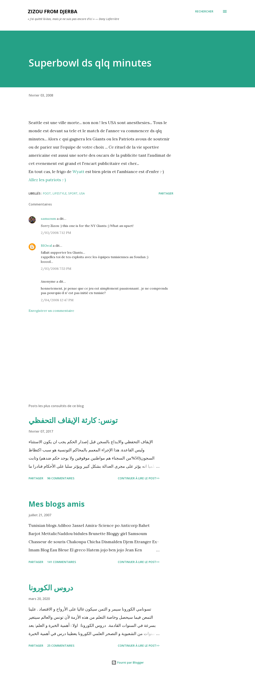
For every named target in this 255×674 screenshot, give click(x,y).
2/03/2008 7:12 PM (56, 233)
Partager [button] (166, 193)
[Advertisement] (98, 352)
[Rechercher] (204, 11)
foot (47, 193)
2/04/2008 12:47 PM (57, 300)
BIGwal (46, 245)
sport (73, 193)
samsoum (48, 219)
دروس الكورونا (51, 588)
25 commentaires (60, 645)
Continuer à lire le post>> (138, 478)
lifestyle (59, 193)
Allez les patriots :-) (47, 179)
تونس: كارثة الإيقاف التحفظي (73, 420)
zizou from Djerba (52, 11)
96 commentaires (60, 478)
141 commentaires (61, 562)
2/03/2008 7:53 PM (56, 268)
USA (82, 193)
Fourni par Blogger (127, 662)
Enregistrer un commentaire (51, 311)
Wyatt (78, 171)
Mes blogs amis (57, 504)
